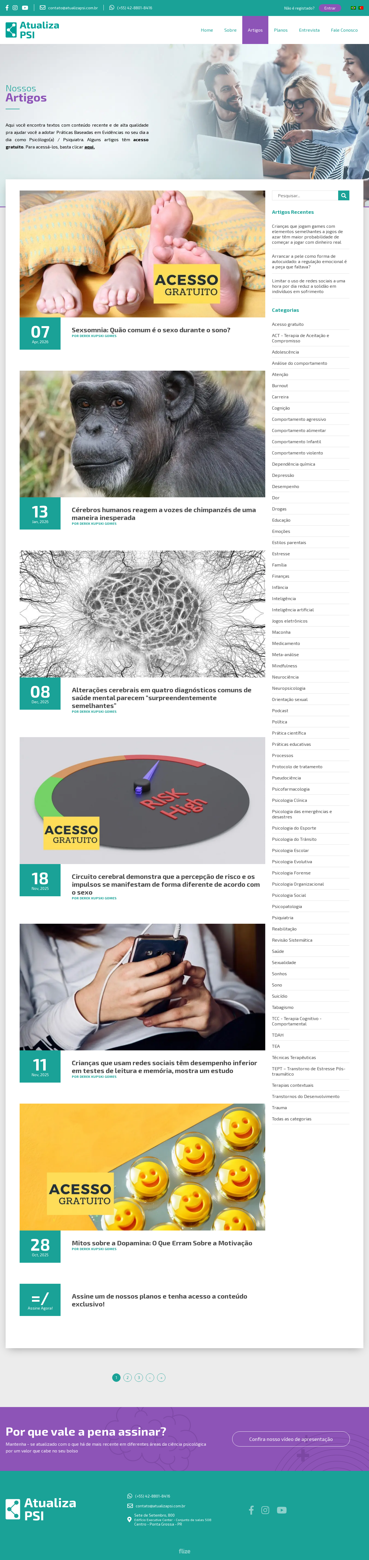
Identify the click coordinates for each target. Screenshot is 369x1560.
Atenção (280, 374)
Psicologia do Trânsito (294, 839)
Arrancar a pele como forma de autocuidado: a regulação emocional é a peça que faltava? (309, 261)
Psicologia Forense (291, 872)
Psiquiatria (282, 917)
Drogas (279, 508)
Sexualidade (284, 962)
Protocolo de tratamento (297, 766)
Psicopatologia (287, 906)
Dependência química (293, 463)
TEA (276, 1046)
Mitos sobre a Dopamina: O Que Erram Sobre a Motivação (162, 1243)
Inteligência (284, 598)
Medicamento (286, 643)
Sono (277, 984)
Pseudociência (286, 777)
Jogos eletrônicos (290, 620)
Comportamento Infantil (296, 441)
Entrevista (309, 29)
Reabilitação (284, 928)
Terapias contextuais (292, 1085)
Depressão (283, 475)
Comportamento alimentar (299, 430)
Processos (282, 755)
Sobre (230, 29)
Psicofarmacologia (291, 788)
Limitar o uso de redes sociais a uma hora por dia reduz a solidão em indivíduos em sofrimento (308, 286)
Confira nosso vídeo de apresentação (291, 1439)
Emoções (281, 531)
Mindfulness (284, 665)
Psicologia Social (289, 895)
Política (279, 721)
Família (279, 564)
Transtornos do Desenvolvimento (306, 1096)
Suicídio (279, 996)
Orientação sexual (290, 699)
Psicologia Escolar (290, 850)
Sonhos (279, 973)
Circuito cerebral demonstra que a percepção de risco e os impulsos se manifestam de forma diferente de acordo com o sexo (166, 884)
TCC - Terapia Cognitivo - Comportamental (297, 1021)
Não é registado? (299, 8)
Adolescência (285, 351)
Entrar (330, 8)
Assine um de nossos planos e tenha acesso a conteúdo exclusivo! (159, 1300)
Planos (281, 29)
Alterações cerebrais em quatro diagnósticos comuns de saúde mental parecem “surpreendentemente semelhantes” (162, 697)
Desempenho (285, 486)
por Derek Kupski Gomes (94, 336)
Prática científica (289, 732)
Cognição (281, 407)
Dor (276, 497)
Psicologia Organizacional (298, 883)
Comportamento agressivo (299, 419)
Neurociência (285, 676)
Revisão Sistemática (292, 939)
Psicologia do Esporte (294, 827)
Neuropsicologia (288, 688)
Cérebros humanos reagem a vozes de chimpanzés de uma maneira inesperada (164, 513)
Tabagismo (283, 1007)
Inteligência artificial (293, 609)
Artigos (255, 29)
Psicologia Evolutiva (292, 861)
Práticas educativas (291, 744)
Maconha (281, 632)
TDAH (278, 1034)
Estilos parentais (289, 542)
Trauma (279, 1107)
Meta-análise (285, 654)
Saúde (278, 951)
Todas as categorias (292, 1118)
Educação (281, 520)
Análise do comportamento (299, 363)
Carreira (280, 396)
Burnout (280, 385)
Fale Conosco (344, 29)
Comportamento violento (297, 452)
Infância (280, 587)
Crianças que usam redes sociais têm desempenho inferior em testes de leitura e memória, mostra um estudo (164, 1066)
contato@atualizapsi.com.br (73, 7)
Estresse (281, 553)
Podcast (280, 710)
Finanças (280, 576)
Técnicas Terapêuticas (294, 1057)
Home (207, 29)
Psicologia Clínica (289, 800)
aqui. (89, 146)
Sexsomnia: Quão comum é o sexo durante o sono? (151, 330)
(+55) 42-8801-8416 (134, 7)
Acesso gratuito (288, 324)
